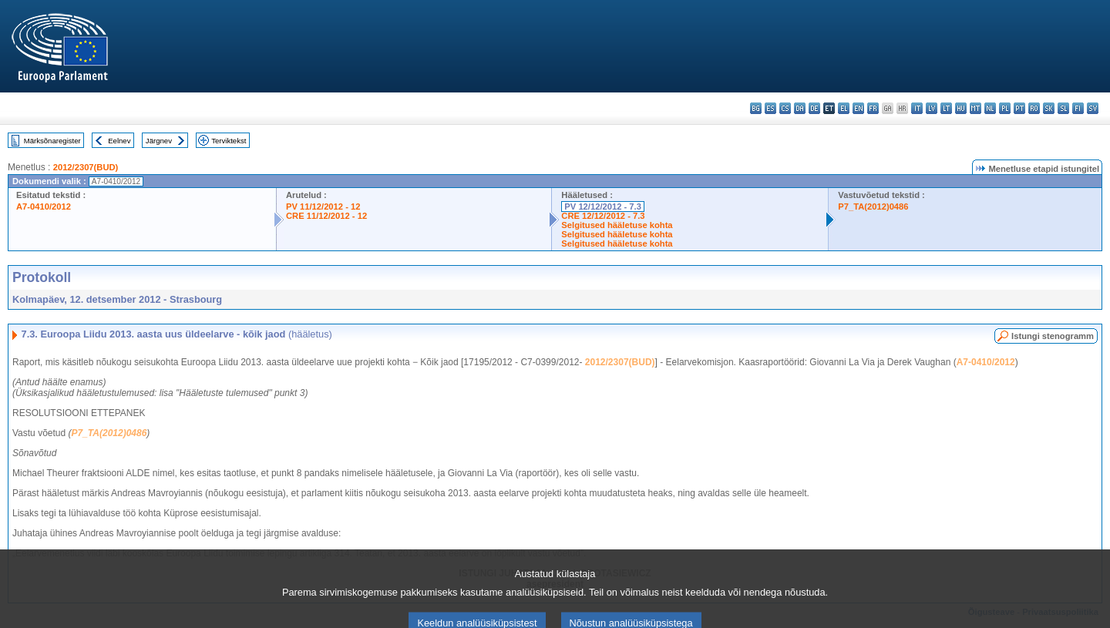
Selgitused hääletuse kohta (616, 225)
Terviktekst (228, 140)
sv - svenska (1092, 108)
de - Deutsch (814, 108)
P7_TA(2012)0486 (873, 206)
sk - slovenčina (1048, 108)
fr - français (873, 108)
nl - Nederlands (990, 108)
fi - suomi (1078, 108)
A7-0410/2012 (43, 206)
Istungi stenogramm (1052, 336)
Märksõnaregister (52, 140)
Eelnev (119, 140)
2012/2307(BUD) (86, 167)
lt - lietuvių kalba (946, 108)
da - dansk (800, 108)
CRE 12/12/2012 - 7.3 (602, 215)
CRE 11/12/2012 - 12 (326, 215)
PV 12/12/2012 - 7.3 (602, 206)
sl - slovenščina (1063, 108)
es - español (770, 108)
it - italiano (917, 108)
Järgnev (159, 140)
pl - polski (1005, 108)
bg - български (756, 108)
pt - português (1019, 108)
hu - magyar (961, 108)
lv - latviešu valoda (931, 108)
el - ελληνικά (843, 108)
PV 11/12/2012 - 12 (323, 206)
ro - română (1034, 108)
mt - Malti (975, 108)
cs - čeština (785, 108)
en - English (858, 108)
